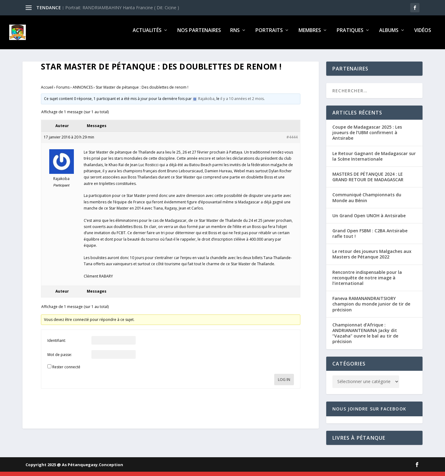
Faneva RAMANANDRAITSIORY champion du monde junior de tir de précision (371, 308)
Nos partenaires (199, 35)
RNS (235, 35)
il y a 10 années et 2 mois (242, 103)
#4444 (292, 141)
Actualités (147, 35)
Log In (284, 383)
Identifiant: (56, 344)
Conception (111, 469)
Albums (389, 35)
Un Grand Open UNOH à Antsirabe (369, 220)
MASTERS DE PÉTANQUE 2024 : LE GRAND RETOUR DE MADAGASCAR (367, 181)
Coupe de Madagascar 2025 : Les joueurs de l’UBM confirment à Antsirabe (367, 136)
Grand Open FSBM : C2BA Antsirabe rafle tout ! (369, 237)
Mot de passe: (59, 359)
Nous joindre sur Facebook (369, 413)
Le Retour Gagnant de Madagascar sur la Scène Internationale (374, 160)
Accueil (47, 91)
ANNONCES (83, 91)
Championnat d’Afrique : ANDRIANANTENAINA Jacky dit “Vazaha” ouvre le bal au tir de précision (365, 337)
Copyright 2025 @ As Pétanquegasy (62, 469)
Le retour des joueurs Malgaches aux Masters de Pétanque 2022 (371, 258)
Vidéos (422, 35)
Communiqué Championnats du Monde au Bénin (366, 201)
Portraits (269, 35)
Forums (63, 91)
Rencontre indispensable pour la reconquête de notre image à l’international (367, 282)
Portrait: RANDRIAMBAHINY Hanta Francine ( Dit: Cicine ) (122, 7)
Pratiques (350, 35)
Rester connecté (66, 371)
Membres (310, 35)
